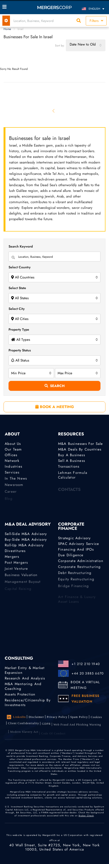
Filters (96, 20)
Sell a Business (71, 461)
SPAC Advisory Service (78, 543)
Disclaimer (36, 717)
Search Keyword (21, 246)
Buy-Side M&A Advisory (26, 539)
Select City (17, 308)
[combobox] (85, 45)
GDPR (46, 727)
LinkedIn (16, 717)
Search (55, 385)
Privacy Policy (57, 717)
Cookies (96, 719)
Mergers (12, 558)
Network (12, 461)
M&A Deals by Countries (79, 449)
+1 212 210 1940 (86, 664)
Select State (17, 288)
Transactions (68, 467)
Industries (13, 467)
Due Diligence (71, 555)
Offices (11, 455)
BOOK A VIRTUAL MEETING (85, 685)
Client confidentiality (23, 726)
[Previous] (54, 110)
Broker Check (86, 815)
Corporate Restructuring (79, 569)
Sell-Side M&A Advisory (26, 533)
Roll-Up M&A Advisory (24, 545)
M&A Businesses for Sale (80, 443)
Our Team (13, 449)
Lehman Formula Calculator (72, 480)
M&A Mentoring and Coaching (23, 687)
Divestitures (15, 551)
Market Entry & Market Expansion (25, 670)
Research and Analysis (25, 678)
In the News (16, 481)
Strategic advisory (74, 538)
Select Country (20, 267)
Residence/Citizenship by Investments (28, 705)
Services (12, 474)
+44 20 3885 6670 (88, 673)
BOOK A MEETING (54, 406)
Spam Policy (79, 718)
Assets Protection (20, 695)
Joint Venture (16, 571)
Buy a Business (71, 455)
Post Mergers (16, 564)
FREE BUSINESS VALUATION (86, 698)
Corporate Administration (80, 562)
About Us (13, 443)
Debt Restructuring (75, 576)
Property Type (19, 329)
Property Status (20, 350)
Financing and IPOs (76, 549)
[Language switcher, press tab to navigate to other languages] (94, 8)
